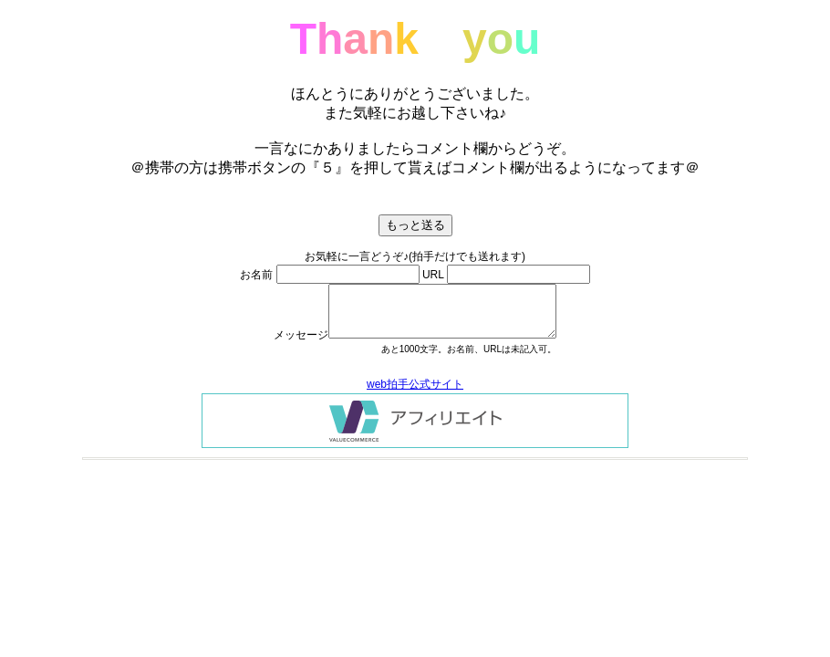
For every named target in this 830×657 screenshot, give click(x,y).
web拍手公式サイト (415, 384)
